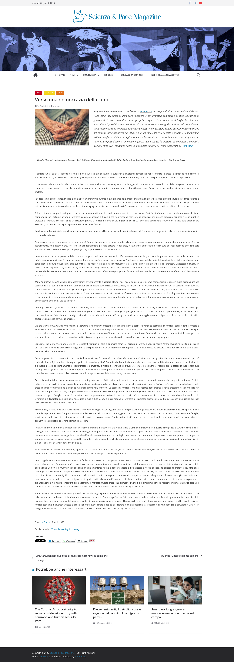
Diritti (38, 93)
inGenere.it (146, 111)
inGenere (46, 522)
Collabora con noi (132, 74)
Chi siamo (60, 74)
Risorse (108, 74)
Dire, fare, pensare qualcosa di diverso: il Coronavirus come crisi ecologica (70, 558)
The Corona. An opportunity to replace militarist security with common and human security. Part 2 (56, 615)
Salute (60, 93)
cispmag (56, 106)
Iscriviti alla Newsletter (165, 74)
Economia (49, 93)
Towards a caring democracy (65, 529)
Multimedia (89, 74)
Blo (189, 146)
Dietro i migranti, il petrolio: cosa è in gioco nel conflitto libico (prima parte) (117, 613)
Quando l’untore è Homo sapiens (181, 555)
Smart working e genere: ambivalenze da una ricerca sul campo (172, 613)
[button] (76, 75)
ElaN (184, 146)
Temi (72, 74)
